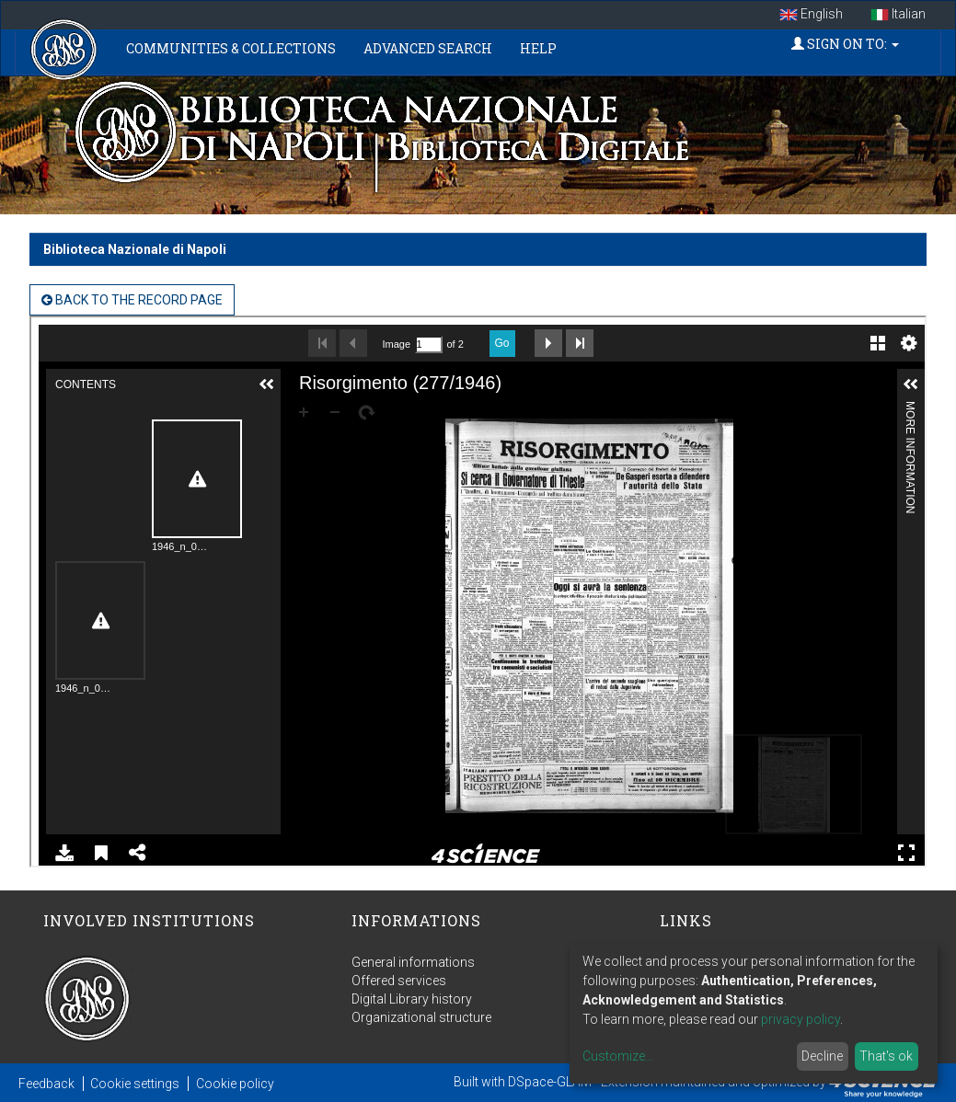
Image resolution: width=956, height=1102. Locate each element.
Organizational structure (421, 1017)
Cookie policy (235, 1083)
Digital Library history (411, 999)
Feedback (46, 1083)
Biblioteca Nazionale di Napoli (134, 249)
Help (538, 48)
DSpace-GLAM (550, 1081)
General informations (413, 962)
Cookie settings (134, 1083)
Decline (822, 1056)
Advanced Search (427, 48)
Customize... (617, 1056)
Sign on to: (845, 43)
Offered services (398, 980)
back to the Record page (132, 300)
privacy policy (800, 1019)
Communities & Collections (231, 48)
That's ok (886, 1056)
